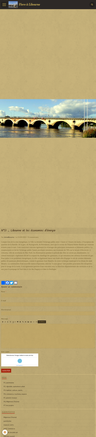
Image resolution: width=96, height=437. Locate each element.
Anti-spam (5, 352)
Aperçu (41, 322)
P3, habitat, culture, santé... (13, 390)
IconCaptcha (19, 365)
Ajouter (6, 371)
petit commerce (9, 429)
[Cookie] (4, 432)
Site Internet (6, 310)
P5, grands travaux (10, 398)
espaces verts (9, 425)
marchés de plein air (11, 432)
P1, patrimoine (9, 383)
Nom (3, 292)
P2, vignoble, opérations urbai (14, 386)
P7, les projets (9, 405)
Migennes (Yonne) (10, 417)
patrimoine (7, 421)
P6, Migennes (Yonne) (11, 402)
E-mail (3, 301)
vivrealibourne (9, 237)
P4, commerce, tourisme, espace (15, 394)
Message (4, 319)
